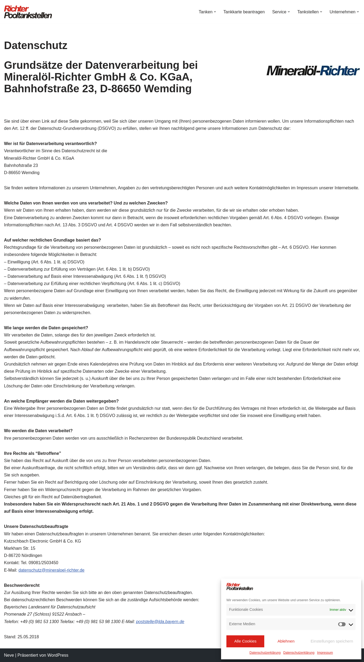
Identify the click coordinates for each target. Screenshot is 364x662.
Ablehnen (286, 641)
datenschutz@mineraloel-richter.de (51, 570)
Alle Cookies (245, 641)
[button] (215, 12)
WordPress (57, 655)
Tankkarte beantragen (244, 12)
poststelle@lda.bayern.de (160, 621)
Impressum (325, 653)
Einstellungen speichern (332, 641)
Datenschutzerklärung (265, 653)
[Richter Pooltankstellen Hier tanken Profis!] (28, 12)
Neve (9, 655)
